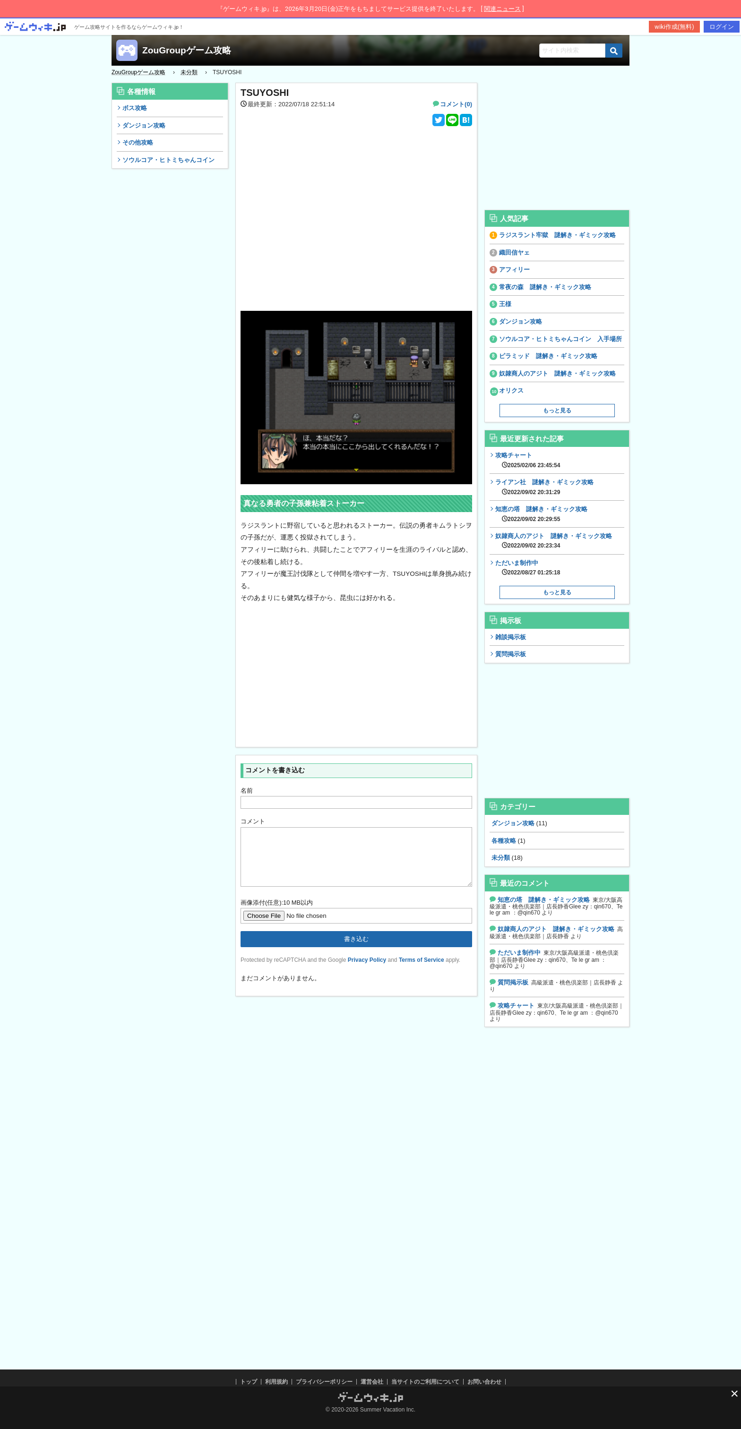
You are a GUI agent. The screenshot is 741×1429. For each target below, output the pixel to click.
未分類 (500, 857)
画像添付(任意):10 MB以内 (277, 913)
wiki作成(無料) (674, 26)
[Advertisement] (170, 318)
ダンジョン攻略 (143, 125)
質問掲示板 (510, 654)
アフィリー (514, 269)
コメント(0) (456, 104)
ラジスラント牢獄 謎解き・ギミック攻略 (557, 235)
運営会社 (372, 1381)
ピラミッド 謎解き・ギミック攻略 (548, 355)
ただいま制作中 (527, 567)
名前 (247, 790)
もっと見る (557, 410)
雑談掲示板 (510, 637)
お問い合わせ (484, 1381)
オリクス (511, 390)
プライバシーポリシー (324, 1381)
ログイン (721, 26)
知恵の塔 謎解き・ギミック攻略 (541, 513)
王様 (505, 304)
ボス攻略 (134, 107)
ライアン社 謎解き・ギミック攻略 (544, 487)
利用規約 (276, 1381)
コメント (253, 821)
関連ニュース (502, 8)
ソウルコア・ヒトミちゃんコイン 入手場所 (560, 338)
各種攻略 (503, 840)
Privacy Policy (367, 971)
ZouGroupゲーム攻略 (186, 50)
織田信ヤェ (514, 252)
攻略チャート (527, 460)
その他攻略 (137, 142)
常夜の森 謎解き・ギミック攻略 (545, 287)
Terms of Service (421, 971)
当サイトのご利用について (425, 1381)
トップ (248, 1381)
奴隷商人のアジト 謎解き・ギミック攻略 (557, 373)
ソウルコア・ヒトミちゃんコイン (168, 159)
